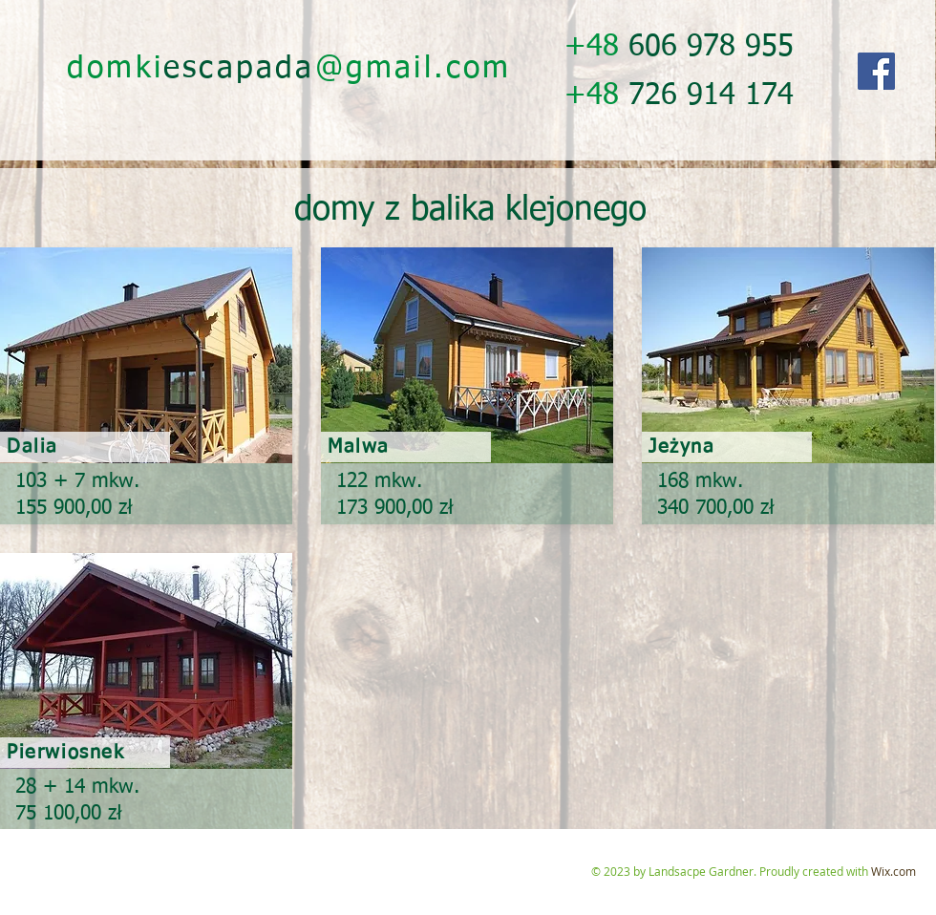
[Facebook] (876, 71)
